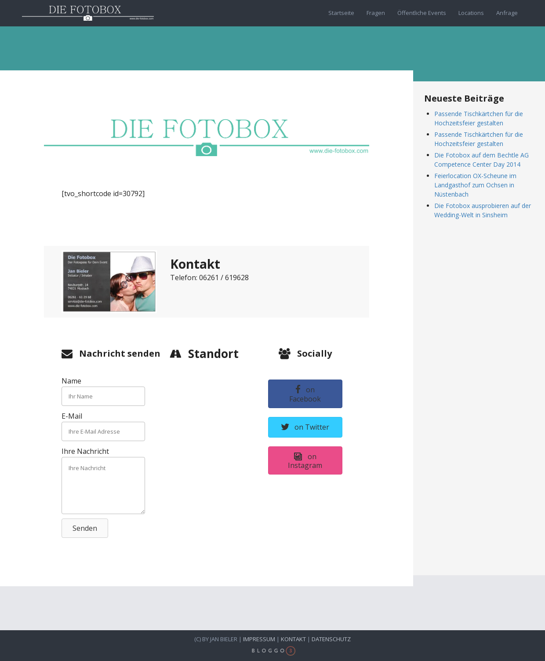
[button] (85, 528)
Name (71, 381)
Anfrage (507, 13)
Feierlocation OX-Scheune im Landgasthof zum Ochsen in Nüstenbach (475, 185)
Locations (471, 13)
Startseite (341, 13)
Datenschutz (331, 639)
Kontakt (293, 639)
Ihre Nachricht (85, 451)
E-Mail (72, 416)
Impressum (259, 639)
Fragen (376, 13)
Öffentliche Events (421, 13)
